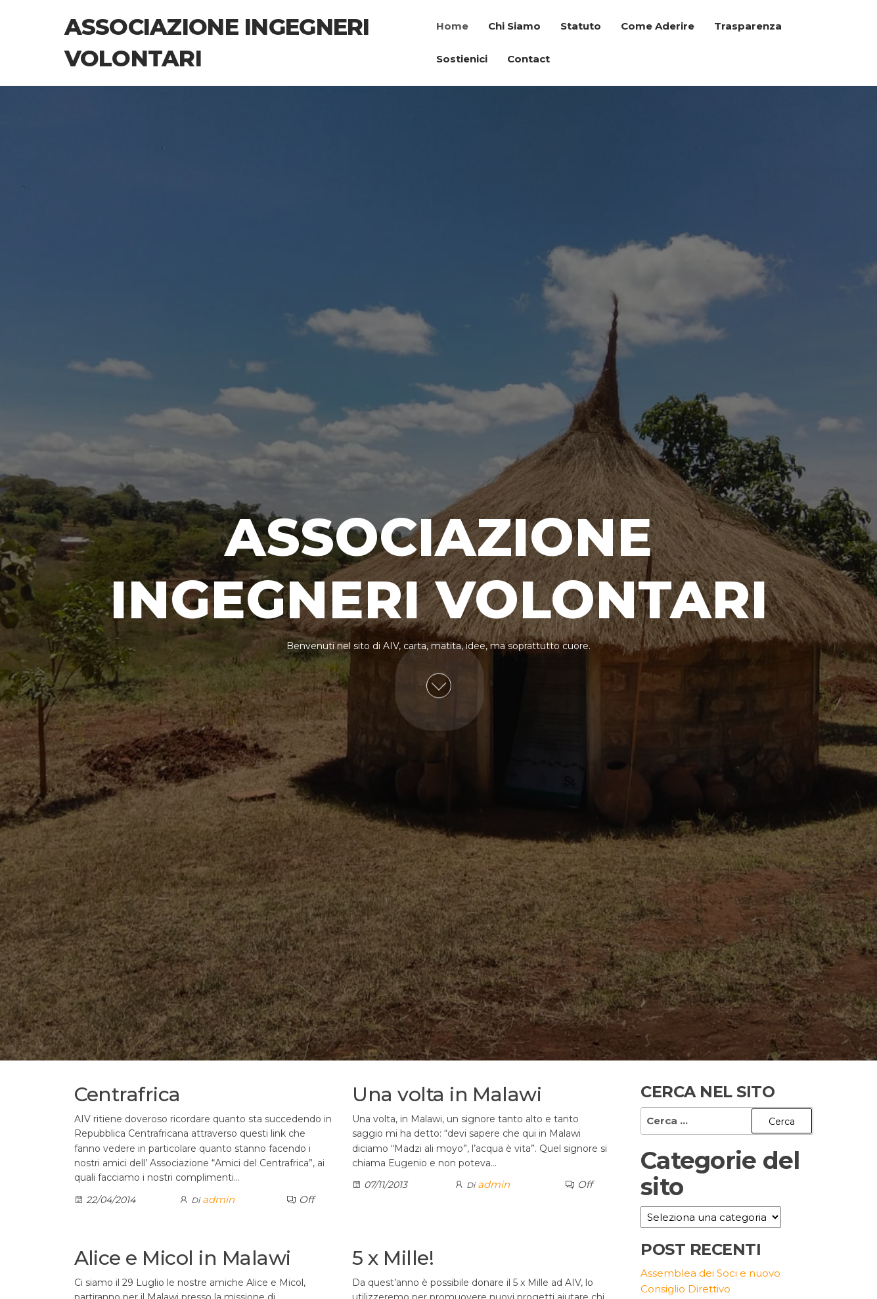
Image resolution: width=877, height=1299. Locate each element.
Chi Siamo (514, 26)
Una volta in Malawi (446, 1094)
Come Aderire (657, 26)
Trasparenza (748, 26)
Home (452, 26)
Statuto (580, 26)
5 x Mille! (393, 1258)
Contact (528, 59)
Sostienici (461, 59)
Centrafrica (127, 1094)
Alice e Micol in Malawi (182, 1258)
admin (218, 1199)
